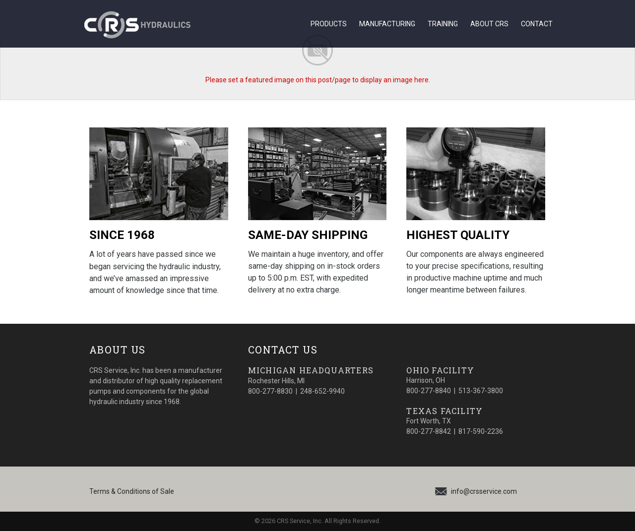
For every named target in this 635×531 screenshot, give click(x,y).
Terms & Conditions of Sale (131, 491)
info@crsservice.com (484, 491)
